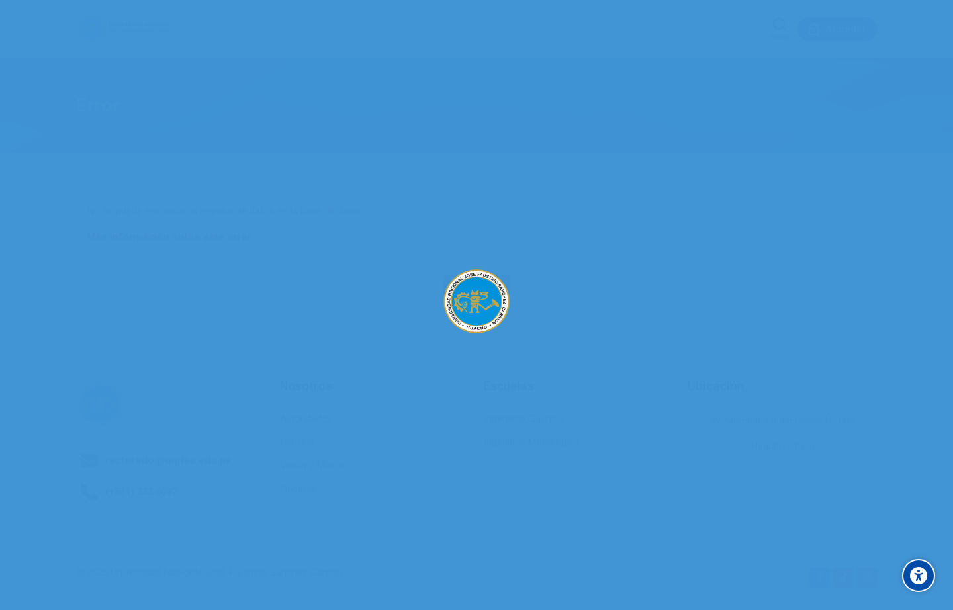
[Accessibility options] (918, 575)
